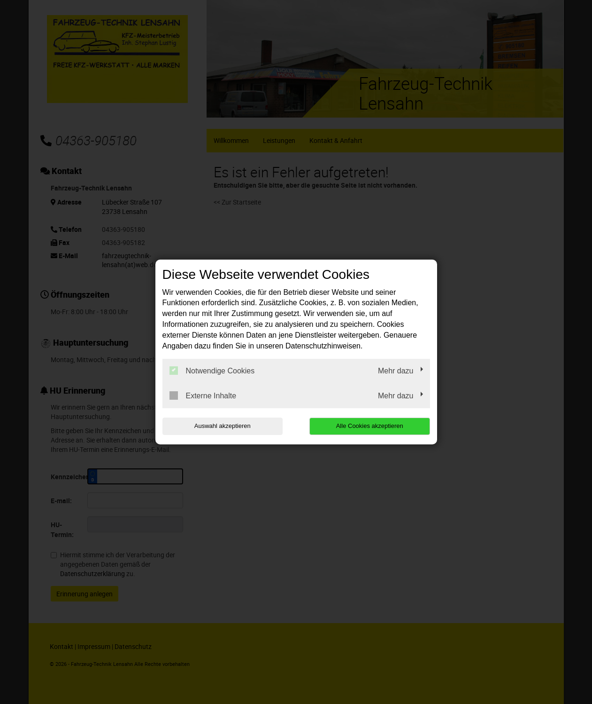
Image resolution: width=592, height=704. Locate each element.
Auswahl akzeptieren (222, 425)
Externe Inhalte (203, 395)
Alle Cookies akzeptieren (369, 425)
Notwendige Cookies (212, 370)
